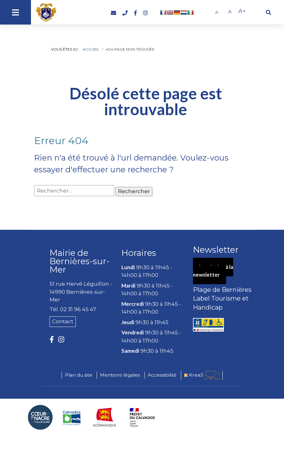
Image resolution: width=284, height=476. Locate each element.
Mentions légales (120, 375)
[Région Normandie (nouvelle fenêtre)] (105, 417)
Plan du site (78, 375)
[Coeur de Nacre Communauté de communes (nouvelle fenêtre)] (40, 417)
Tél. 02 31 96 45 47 (73, 309)
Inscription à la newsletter (214, 271)
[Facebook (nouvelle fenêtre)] (135, 13)
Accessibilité (162, 375)
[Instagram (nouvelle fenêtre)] (145, 13)
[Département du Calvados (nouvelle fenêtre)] (71, 417)
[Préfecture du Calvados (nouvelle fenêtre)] (142, 417)
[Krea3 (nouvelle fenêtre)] (201, 375)
